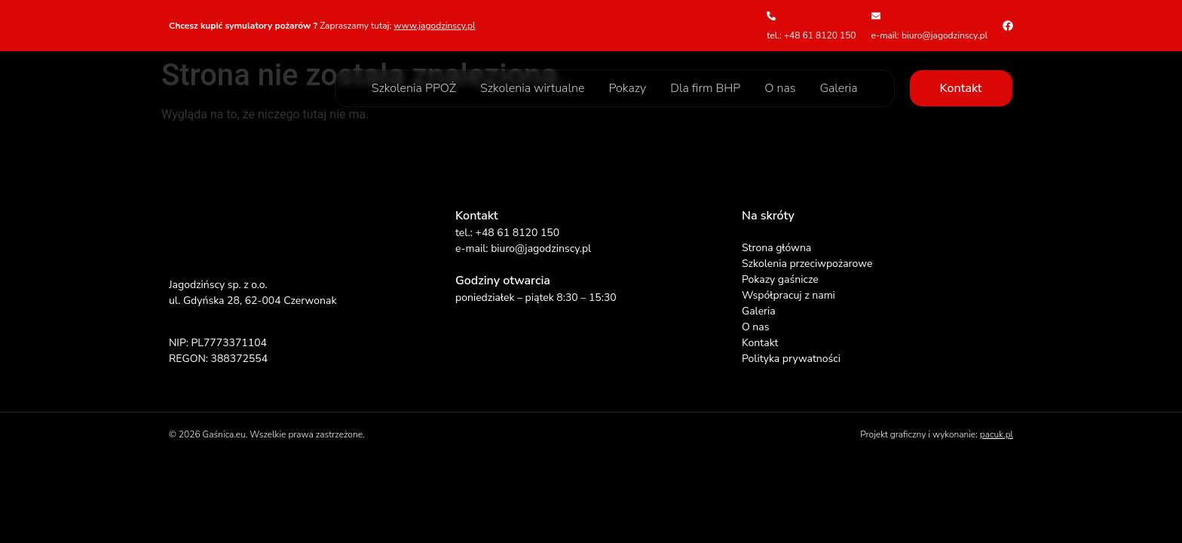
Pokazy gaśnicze (780, 279)
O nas (779, 88)
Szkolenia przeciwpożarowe (807, 263)
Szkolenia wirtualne (532, 88)
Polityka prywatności (791, 358)
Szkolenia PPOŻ (414, 88)
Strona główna (776, 248)
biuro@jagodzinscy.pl (541, 248)
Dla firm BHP (705, 88)
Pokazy (627, 88)
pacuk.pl (996, 434)
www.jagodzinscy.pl (434, 26)
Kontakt (760, 343)
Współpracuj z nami (788, 295)
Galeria (838, 88)
